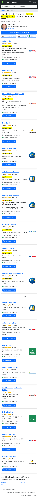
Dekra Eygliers (7, 412)
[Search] (19, 6)
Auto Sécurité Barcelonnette (12, 273)
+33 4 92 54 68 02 (9, 338)
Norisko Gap (6, 123)
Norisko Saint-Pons (9, 457)
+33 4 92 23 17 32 (9, 405)
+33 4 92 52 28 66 (9, 165)
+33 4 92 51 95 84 (9, 141)
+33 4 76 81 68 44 (9, 266)
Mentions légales (26, 495)
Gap (2, 484)
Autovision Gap (8, 70)
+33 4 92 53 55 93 (9, 87)
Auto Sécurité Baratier (10, 172)
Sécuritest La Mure (9, 225)
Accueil (3, 10)
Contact (34, 495)
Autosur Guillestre (9, 434)
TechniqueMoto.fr (9, 2)
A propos (11, 28)
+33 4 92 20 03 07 (9, 217)
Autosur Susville (8, 248)
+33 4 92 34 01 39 (9, 470)
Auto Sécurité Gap (9, 148)
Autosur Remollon (9, 323)
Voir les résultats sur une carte (19, 32)
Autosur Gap (7, 41)
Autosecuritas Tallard (10, 367)
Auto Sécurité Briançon (10, 195)
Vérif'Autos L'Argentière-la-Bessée (12, 389)
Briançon (3, 482)
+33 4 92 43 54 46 (9, 188)
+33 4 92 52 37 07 (9, 316)
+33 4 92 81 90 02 (9, 290)
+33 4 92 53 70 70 (9, 63)
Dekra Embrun (7, 345)
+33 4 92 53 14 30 (9, 381)
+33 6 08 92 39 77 (9, 449)
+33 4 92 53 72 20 (9, 360)
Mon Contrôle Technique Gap (13, 94)
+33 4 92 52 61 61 (9, 116)
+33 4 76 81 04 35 (9, 241)
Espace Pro (33, 492)
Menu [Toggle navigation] (32, 2)
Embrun (22, 482)
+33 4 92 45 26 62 (9, 427)
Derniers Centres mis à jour (21, 492)
